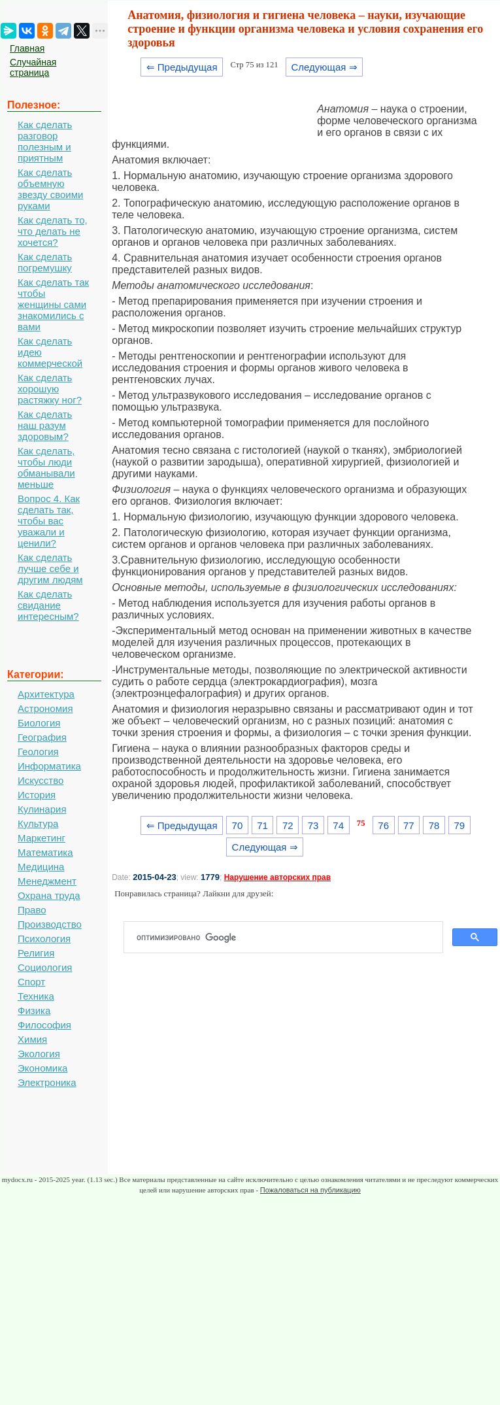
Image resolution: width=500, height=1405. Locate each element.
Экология (39, 1053)
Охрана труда (49, 895)
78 (434, 825)
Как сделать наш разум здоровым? (45, 425)
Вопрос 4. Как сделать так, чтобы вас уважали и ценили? (49, 521)
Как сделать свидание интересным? (48, 605)
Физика (34, 1010)
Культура (38, 823)
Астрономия (45, 708)
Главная (27, 48)
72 (287, 825)
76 (383, 825)
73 (313, 825)
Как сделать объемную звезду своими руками (50, 189)
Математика (45, 852)
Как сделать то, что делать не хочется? (53, 231)
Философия (44, 1024)
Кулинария (42, 809)
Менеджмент (47, 881)
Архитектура (46, 694)
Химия (32, 1039)
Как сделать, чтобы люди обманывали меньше (46, 467)
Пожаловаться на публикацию (310, 1190)
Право (32, 909)
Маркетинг (41, 837)
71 (262, 825)
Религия (36, 952)
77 (408, 825)
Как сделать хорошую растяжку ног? (50, 388)
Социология (45, 967)
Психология (44, 938)
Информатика (49, 765)
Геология (38, 751)
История (37, 794)
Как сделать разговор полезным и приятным (45, 141)
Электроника (47, 1082)
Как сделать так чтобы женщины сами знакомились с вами (53, 304)
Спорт (31, 981)
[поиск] (289, 937)
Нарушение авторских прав (277, 877)
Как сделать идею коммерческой (50, 352)
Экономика (42, 1068)
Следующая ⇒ (324, 67)
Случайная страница (33, 67)
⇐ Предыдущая (182, 67)
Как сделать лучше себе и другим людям (50, 568)
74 (338, 825)
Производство (50, 924)
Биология (39, 722)
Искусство (40, 780)
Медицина (41, 866)
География (42, 737)
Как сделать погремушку (45, 262)
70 (237, 825)
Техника (36, 996)
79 (459, 825)
